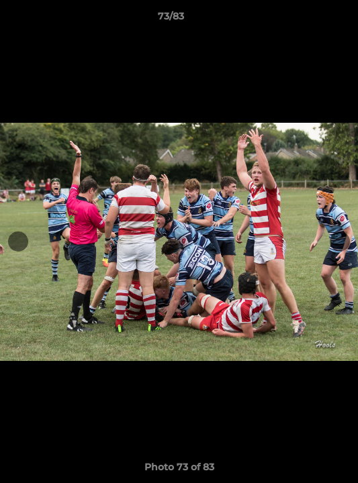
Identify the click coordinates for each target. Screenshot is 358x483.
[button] (310, 19)
